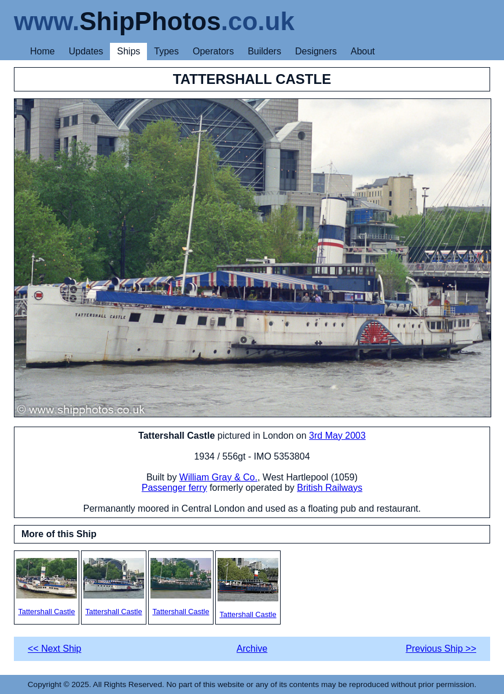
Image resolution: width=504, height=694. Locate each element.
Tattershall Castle (46, 587)
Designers (316, 51)
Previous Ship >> (441, 648)
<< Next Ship (55, 648)
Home (42, 51)
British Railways (329, 488)
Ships (128, 51)
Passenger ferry (174, 488)
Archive (252, 648)
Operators (213, 51)
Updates (86, 51)
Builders (264, 51)
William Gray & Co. (218, 477)
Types (166, 51)
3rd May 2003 (337, 435)
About (363, 51)
